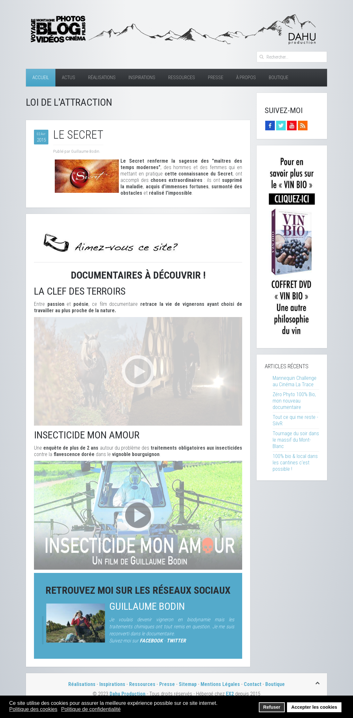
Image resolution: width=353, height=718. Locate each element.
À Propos (246, 77)
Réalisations (102, 77)
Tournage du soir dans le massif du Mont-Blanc (296, 439)
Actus (68, 77)
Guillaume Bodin (147, 606)
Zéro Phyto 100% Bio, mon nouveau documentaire (294, 400)
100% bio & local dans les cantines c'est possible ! (295, 462)
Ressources (181, 77)
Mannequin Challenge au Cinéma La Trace (294, 381)
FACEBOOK (151, 641)
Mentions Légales (221, 684)
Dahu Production (127, 694)
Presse (215, 77)
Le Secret (78, 135)
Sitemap (188, 684)
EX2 (230, 694)
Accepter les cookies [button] (314, 707)
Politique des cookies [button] (33, 709)
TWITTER (176, 641)
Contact (252, 684)
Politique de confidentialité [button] (91, 709)
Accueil (40, 77)
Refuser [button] (272, 707)
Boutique (278, 77)
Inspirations (141, 77)
